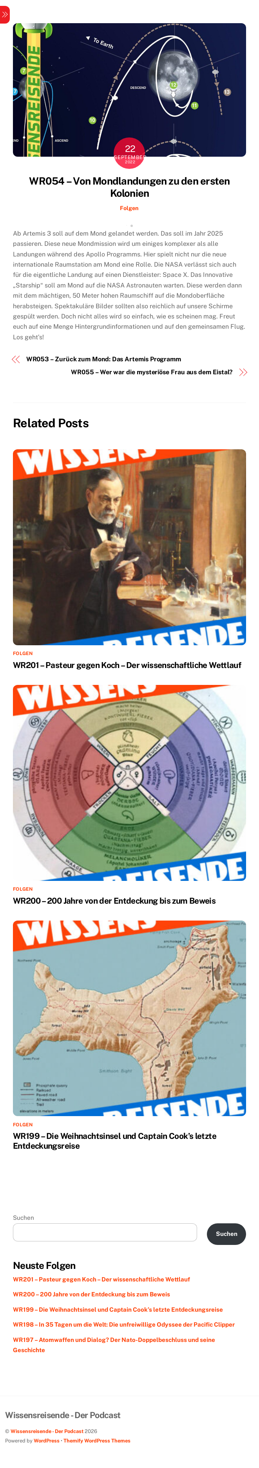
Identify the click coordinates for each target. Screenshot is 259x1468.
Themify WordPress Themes (96, 1441)
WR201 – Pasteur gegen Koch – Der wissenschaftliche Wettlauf (127, 665)
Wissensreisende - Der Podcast (47, 1431)
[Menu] (5, 15)
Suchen (23, 1217)
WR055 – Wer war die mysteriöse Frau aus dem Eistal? (152, 372)
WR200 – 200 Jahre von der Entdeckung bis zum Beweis (114, 901)
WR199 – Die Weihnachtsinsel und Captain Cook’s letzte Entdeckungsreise (118, 1309)
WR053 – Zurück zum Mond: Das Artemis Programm (103, 359)
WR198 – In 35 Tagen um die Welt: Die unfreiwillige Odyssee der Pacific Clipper (124, 1324)
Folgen (129, 208)
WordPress (47, 1441)
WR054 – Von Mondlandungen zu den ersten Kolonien (129, 187)
